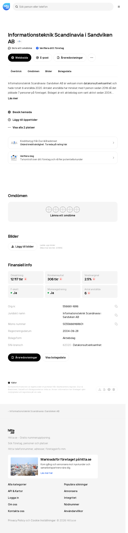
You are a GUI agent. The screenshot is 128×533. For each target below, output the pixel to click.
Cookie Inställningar (43, 520)
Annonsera (70, 491)
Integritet (70, 497)
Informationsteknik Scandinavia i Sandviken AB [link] (34, 411)
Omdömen (33, 71)
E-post (42, 57)
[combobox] (64, 6)
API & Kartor (15, 491)
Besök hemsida (22, 112)
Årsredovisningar (70, 57)
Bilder (48, 71)
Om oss (12, 504)
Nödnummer (71, 504)
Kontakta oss (16, 511)
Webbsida (19, 57)
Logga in (13, 497)
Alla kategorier (17, 484)
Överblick (16, 71)
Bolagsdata (64, 71)
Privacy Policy (16, 520)
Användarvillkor (73, 511)
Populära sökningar (76, 484)
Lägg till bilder (22, 246)
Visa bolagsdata (55, 357)
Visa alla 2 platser (24, 127)
